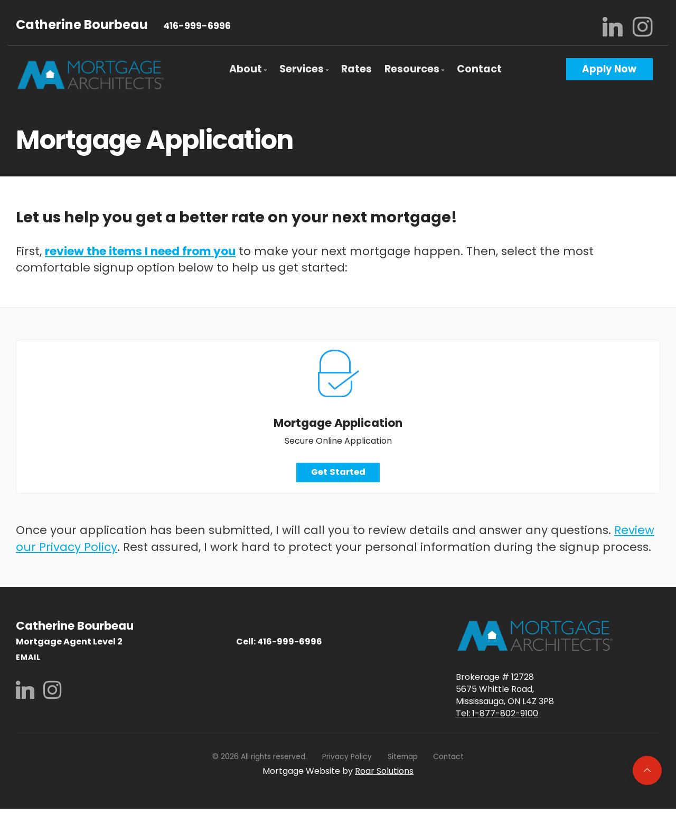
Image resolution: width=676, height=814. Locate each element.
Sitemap (403, 759)
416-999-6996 (197, 26)
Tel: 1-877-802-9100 (497, 716)
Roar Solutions (384, 774)
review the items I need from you (140, 251)
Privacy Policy (347, 759)
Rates (356, 69)
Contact (479, 69)
